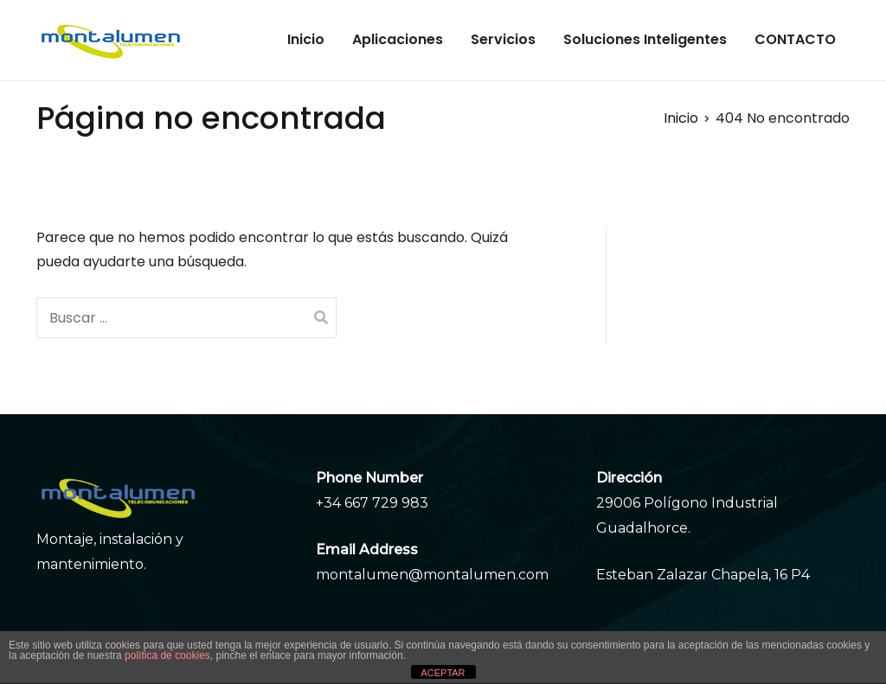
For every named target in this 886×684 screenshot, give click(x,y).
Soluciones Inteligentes (645, 39)
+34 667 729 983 (372, 503)
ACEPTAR (443, 673)
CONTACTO (795, 39)
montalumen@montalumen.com (432, 574)
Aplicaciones (397, 39)
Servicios (503, 39)
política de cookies (167, 655)
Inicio (305, 39)
